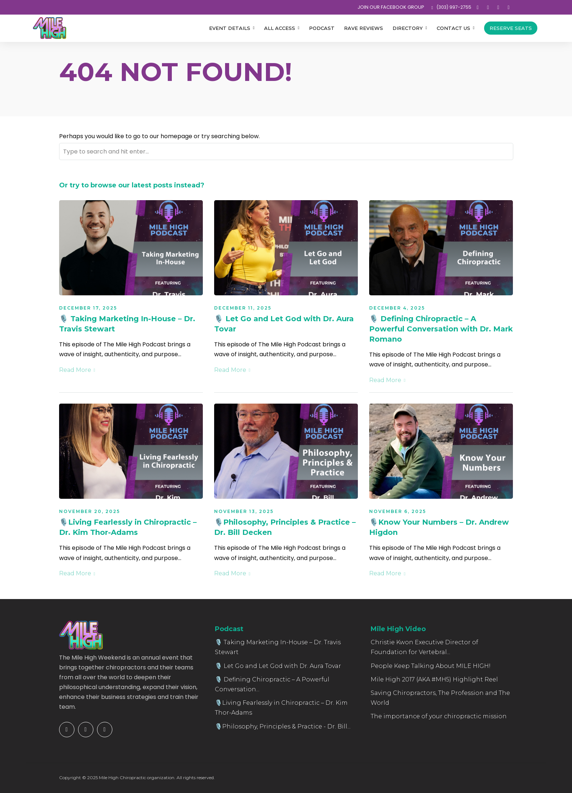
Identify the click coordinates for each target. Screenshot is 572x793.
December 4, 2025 (397, 308)
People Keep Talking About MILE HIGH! (431, 665)
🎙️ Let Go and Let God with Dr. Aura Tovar (278, 665)
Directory (408, 28)
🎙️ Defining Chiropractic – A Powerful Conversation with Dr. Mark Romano (441, 328)
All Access (279, 28)
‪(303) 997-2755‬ (451, 7)
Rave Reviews (363, 28)
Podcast (322, 28)
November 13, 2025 (244, 511)
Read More (77, 369)
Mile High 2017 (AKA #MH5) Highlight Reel (434, 679)
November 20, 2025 (89, 511)
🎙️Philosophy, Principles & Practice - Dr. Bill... (283, 726)
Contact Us (453, 28)
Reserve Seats (511, 28)
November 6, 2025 (397, 511)
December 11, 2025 (242, 308)
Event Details (229, 28)
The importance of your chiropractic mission (439, 716)
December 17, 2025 (88, 308)
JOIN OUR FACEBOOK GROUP (391, 7)
